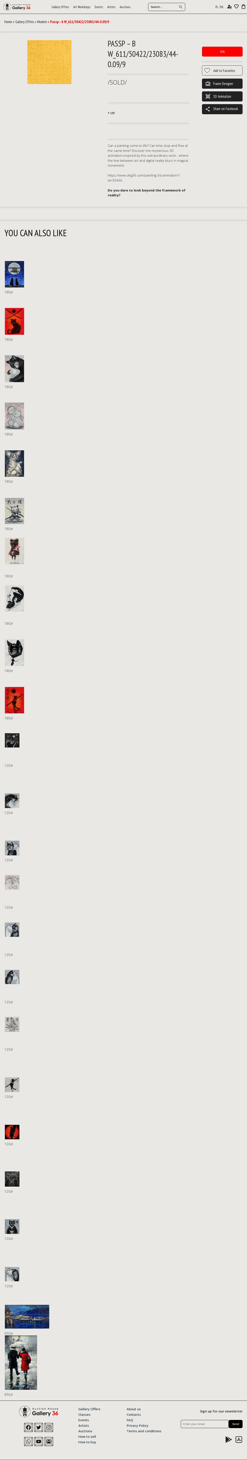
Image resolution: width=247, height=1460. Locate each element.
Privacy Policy (137, 1425)
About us (134, 1409)
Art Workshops (81, 7)
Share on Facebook (221, 109)
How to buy (87, 1442)
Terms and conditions (144, 1431)
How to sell (87, 1436)
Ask (222, 52)
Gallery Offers (60, 7)
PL (216, 7)
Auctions (125, 7)
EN (221, 7)
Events (99, 7)
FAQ (130, 1420)
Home (8, 21)
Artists (111, 7)
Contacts (134, 1414)
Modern (42, 21)
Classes (84, 1414)
